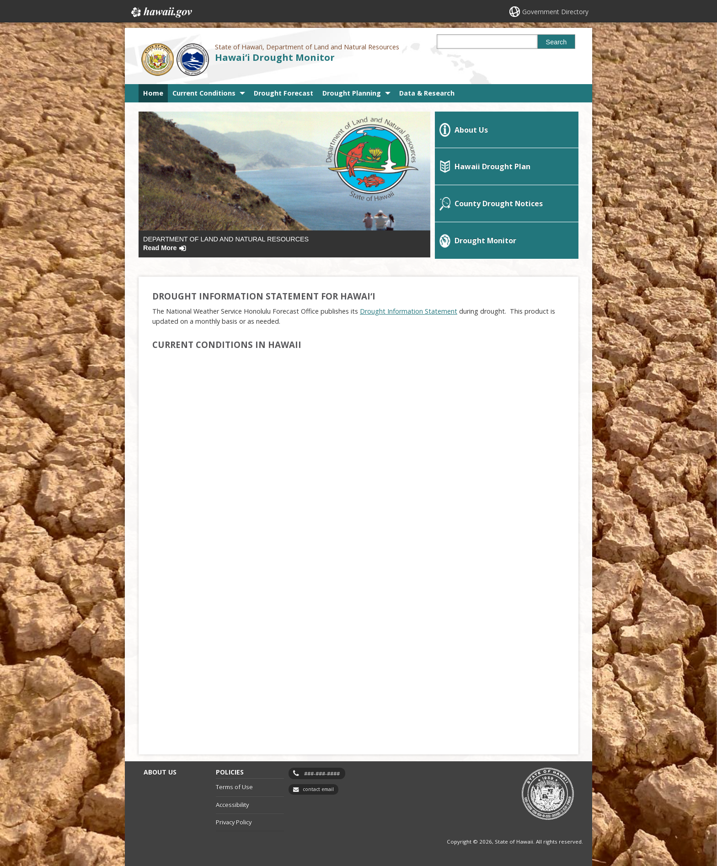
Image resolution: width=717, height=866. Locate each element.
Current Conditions (203, 93)
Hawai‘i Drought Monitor (275, 57)
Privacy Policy (233, 822)
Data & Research (427, 93)
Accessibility (232, 805)
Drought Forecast (283, 93)
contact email (318, 789)
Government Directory (555, 11)
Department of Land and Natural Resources (226, 243)
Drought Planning (351, 93)
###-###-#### (322, 773)
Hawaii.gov (161, 12)
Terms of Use (234, 787)
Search (556, 42)
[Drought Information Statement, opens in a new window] (408, 311)
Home (153, 93)
